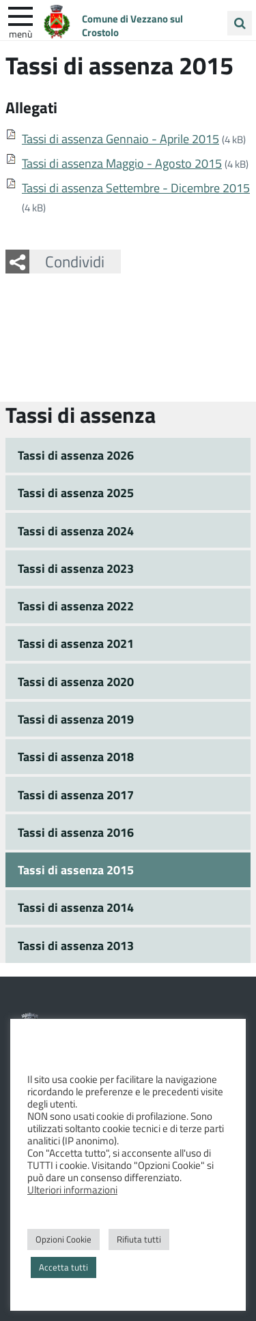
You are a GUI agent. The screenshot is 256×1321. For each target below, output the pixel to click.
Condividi (74, 261)
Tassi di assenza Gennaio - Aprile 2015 (120, 138)
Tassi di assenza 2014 (76, 907)
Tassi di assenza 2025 (76, 492)
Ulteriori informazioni (72, 1189)
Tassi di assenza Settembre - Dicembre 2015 (136, 187)
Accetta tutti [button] (63, 1267)
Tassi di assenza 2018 (76, 756)
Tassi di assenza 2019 (76, 719)
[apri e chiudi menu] (20, 15)
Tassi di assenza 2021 (76, 643)
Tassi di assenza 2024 (76, 530)
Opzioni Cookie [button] (63, 1239)
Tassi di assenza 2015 (76, 869)
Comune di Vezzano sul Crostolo (132, 25)
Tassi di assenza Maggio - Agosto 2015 (122, 163)
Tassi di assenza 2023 (76, 568)
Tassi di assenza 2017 (76, 794)
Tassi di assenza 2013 (76, 945)
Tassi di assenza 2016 (76, 832)
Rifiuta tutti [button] (139, 1239)
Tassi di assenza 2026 (76, 455)
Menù (20, 33)
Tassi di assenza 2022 (76, 605)
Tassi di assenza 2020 (76, 681)
